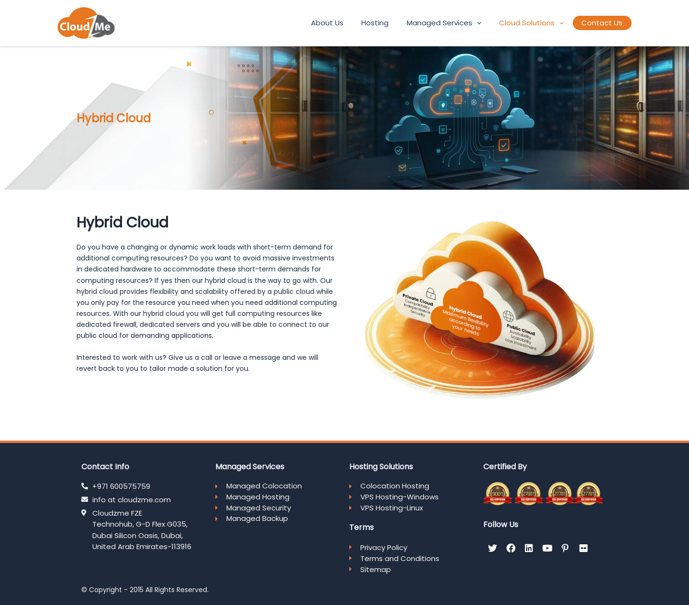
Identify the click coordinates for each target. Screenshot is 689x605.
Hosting (397, 23)
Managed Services (459, 23)
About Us (356, 23)
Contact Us (605, 23)
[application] (492, 23)
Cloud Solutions (541, 23)
